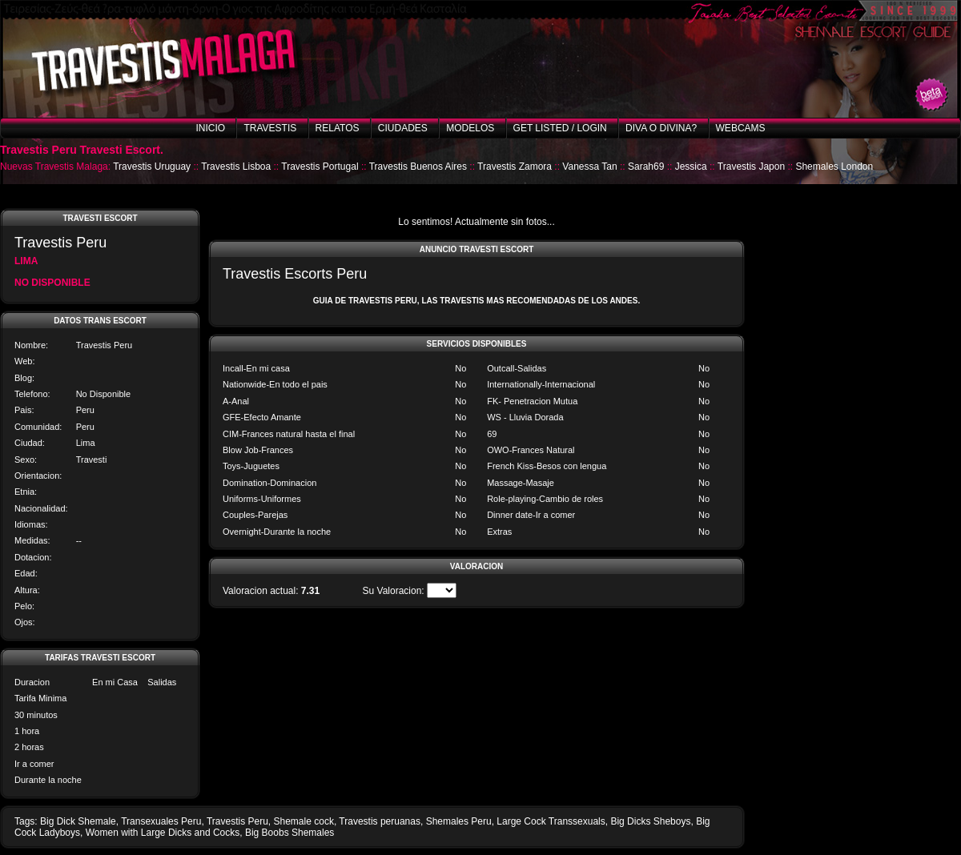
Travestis (269, 128)
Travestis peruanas (379, 821)
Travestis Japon (751, 166)
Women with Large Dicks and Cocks (163, 832)
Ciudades (403, 128)
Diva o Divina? (661, 128)
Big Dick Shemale (78, 821)
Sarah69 (646, 166)
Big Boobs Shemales (289, 832)
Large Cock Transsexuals (551, 821)
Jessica (691, 166)
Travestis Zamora (514, 166)
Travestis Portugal (319, 166)
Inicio (210, 128)
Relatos (338, 128)
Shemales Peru (459, 821)
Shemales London (834, 166)
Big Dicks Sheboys (650, 821)
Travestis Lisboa (236, 166)
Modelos (470, 128)
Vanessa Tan (589, 166)
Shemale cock (304, 821)
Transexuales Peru (161, 821)
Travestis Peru (237, 821)
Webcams (741, 128)
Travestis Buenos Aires (418, 166)
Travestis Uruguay (152, 166)
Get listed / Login (560, 128)
